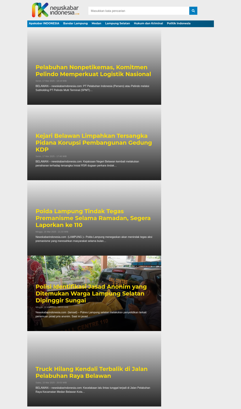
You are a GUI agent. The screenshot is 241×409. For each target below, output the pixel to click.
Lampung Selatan (117, 23)
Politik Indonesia (179, 23)
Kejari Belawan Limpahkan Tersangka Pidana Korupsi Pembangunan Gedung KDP (94, 142)
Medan (96, 23)
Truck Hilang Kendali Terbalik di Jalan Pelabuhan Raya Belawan (92, 372)
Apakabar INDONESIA (44, 23)
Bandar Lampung (75, 23)
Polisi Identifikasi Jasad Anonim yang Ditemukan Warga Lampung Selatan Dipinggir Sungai (91, 293)
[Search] (138, 11)
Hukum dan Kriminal (148, 23)
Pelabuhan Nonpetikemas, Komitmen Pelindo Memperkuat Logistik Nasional (93, 71)
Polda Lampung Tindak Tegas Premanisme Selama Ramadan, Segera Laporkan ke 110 (93, 218)
